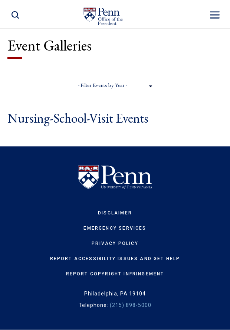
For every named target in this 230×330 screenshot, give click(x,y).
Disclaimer (115, 213)
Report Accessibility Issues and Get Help (115, 258)
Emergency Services (114, 228)
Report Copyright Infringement (115, 273)
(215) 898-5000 (130, 305)
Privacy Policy (115, 243)
